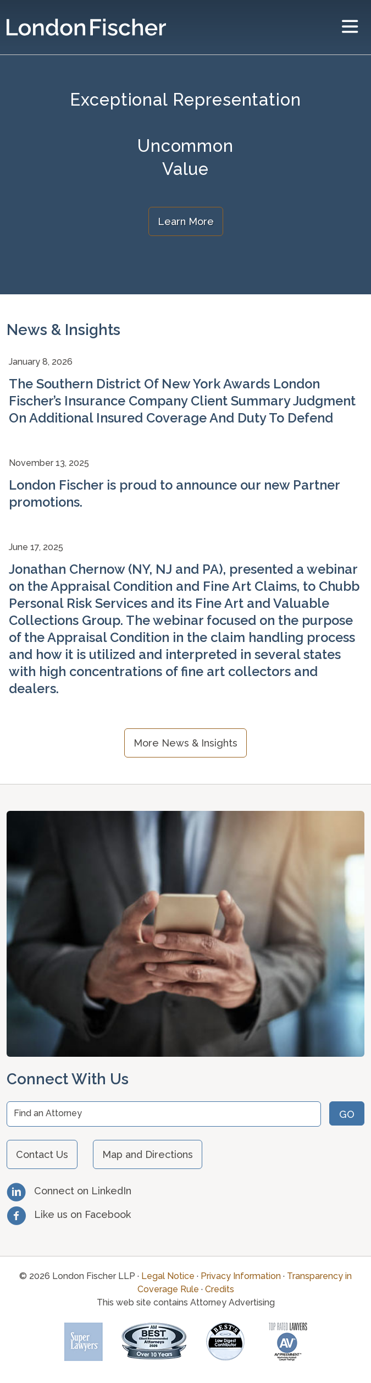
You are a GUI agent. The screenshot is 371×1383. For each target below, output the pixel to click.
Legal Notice (168, 1276)
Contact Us (42, 1154)
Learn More (186, 221)
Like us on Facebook (69, 1214)
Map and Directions (147, 1154)
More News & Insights (185, 743)
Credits (219, 1289)
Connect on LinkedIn (69, 1191)
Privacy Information (241, 1276)
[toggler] (349, 27)
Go (347, 1114)
